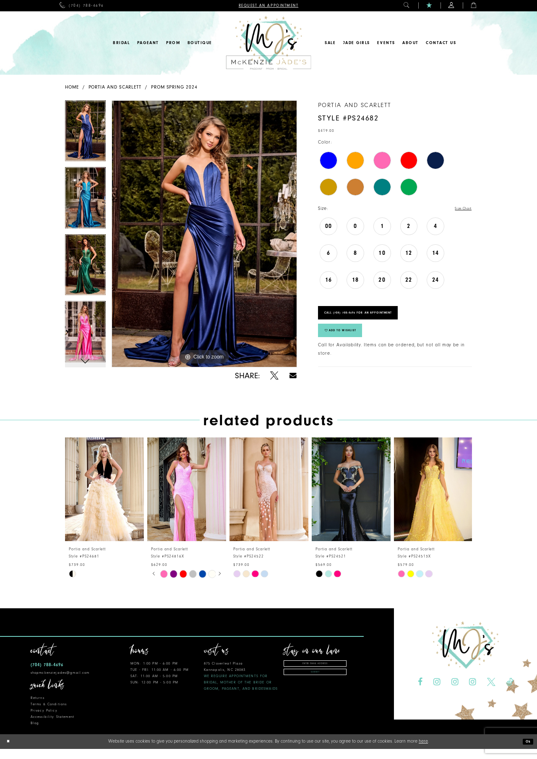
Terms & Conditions (49, 714)
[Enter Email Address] (315, 674)
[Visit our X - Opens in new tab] (491, 692)
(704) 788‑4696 (47, 675)
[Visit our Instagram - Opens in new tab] (437, 692)
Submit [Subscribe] (315, 686)
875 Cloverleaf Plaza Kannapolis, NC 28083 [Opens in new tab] (241, 686)
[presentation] (104, 499)
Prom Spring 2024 (174, 87)
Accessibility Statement (52, 727)
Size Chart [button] (460, 209)
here (423, 751)
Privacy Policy (44, 720)
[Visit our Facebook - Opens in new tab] (420, 692)
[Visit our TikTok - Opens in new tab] (510, 692)
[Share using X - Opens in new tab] (274, 375)
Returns (37, 708)
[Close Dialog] (10, 751)
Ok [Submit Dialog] (526, 751)
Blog (35, 733)
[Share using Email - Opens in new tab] (293, 376)
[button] (407, 5)
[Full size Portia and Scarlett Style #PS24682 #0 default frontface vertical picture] (204, 234)
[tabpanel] (85, 134)
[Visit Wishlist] (429, 5)
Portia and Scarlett (115, 87)
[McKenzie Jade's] (268, 43)
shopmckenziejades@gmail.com (60, 683)
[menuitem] (82, 5)
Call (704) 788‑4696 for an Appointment (377, 318)
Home (72, 87)
